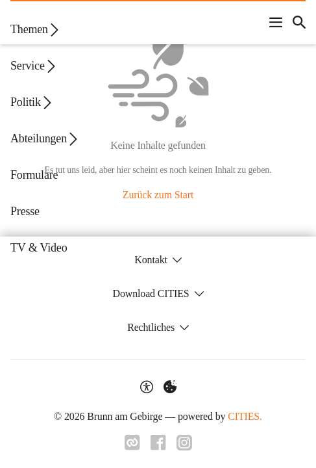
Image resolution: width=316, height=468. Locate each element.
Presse (25, 211)
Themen (35, 29)
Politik (32, 102)
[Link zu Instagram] (184, 442)
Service (34, 66)
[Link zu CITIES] (132, 442)
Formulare (34, 174)
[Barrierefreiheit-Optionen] (146, 386)
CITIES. (245, 416)
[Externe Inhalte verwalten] (170, 386)
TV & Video (38, 247)
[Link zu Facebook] (158, 442)
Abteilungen (45, 139)
